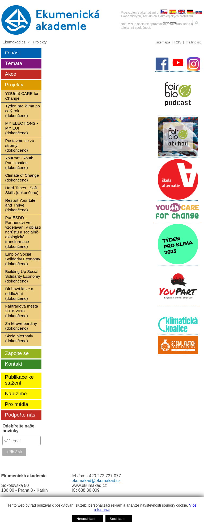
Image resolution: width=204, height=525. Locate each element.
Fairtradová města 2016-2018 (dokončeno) (21, 311)
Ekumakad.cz (13, 42)
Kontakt (13, 364)
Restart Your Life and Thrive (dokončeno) (20, 205)
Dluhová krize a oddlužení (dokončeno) (19, 293)
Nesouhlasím (87, 519)
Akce (10, 74)
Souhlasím (119, 519)
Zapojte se (17, 353)
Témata (13, 63)
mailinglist (193, 42)
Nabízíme (16, 393)
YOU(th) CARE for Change (21, 95)
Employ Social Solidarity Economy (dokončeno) (22, 259)
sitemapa (163, 42)
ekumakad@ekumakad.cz (96, 480)
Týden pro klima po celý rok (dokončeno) (22, 111)
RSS (178, 42)
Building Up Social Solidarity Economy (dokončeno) (22, 276)
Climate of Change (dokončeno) (22, 177)
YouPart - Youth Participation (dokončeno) (19, 163)
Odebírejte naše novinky (18, 428)
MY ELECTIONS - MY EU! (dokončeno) (21, 128)
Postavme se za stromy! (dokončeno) (19, 145)
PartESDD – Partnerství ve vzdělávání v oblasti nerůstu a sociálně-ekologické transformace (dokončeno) (23, 232)
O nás (11, 52)
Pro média (16, 404)
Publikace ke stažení (19, 380)
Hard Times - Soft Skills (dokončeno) (22, 190)
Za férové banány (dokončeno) (21, 325)
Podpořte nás (20, 415)
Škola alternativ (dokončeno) (19, 338)
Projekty (39, 42)
